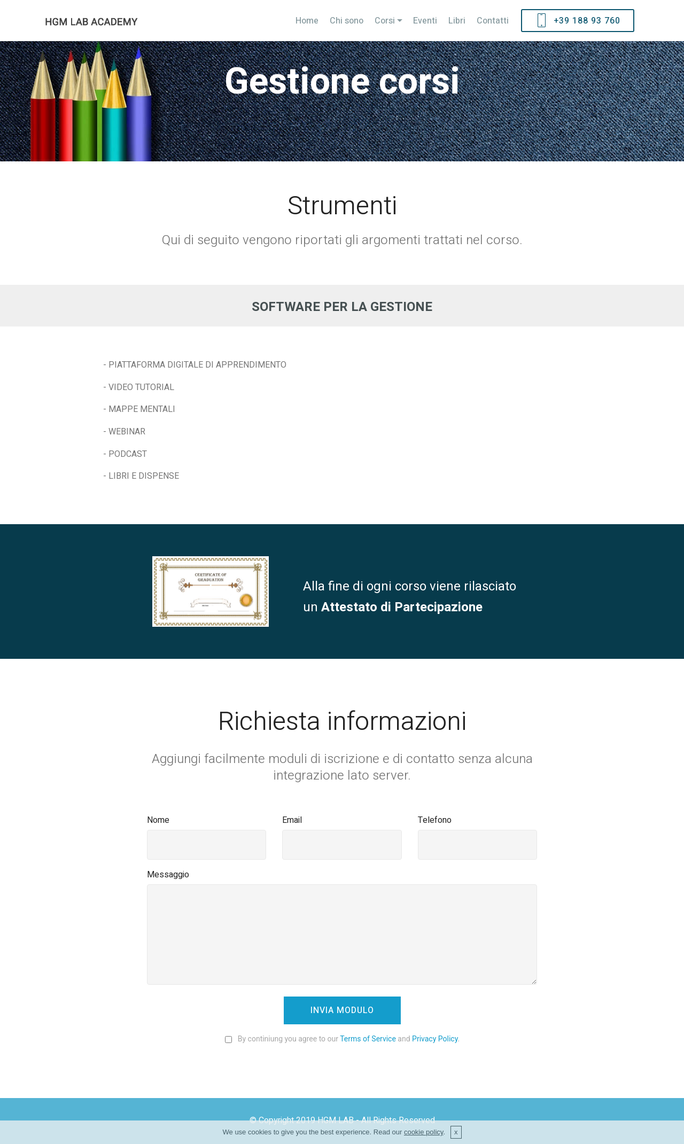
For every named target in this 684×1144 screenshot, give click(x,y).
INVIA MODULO (342, 1010)
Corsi (385, 20)
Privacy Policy (434, 1038)
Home (307, 20)
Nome (158, 820)
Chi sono (346, 20)
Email (292, 820)
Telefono (435, 820)
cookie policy (423, 1136)
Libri (456, 20)
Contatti (493, 20)
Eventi (425, 20)
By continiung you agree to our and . (342, 1038)
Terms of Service (368, 1038)
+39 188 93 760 (577, 21)
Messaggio (168, 874)
